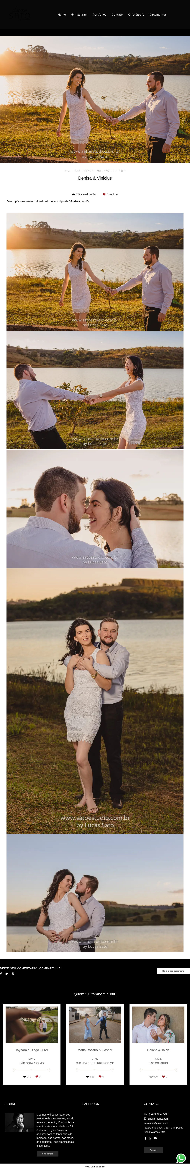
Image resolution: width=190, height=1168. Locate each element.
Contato (117, 14)
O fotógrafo (136, 14)
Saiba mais (47, 1153)
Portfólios (99, 14)
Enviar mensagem (158, 1118)
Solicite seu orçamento (173, 971)
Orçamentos (158, 14)
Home (62, 14)
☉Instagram (79, 14)
